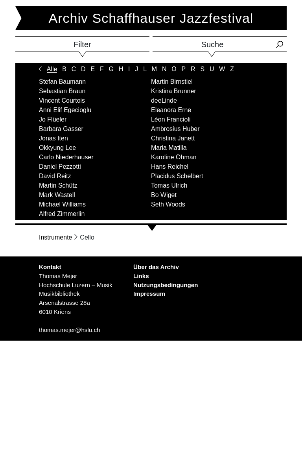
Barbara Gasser (61, 128)
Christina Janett (173, 138)
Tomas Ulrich (169, 185)
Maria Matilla (169, 147)
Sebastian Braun (62, 91)
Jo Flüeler (52, 119)
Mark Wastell (57, 195)
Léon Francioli (171, 119)
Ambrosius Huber (175, 128)
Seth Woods (168, 204)
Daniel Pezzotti (60, 166)
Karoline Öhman (174, 157)
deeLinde (164, 100)
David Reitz (55, 176)
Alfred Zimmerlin (62, 213)
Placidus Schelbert (177, 176)
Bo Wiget (164, 195)
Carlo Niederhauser (66, 157)
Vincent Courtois (62, 100)
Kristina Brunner (173, 91)
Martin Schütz (58, 185)
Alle (52, 69)
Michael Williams (62, 204)
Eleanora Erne (171, 110)
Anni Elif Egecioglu (65, 110)
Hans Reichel (169, 166)
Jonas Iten (53, 138)
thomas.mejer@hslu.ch (69, 329)
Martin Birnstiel (172, 81)
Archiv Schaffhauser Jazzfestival (151, 18)
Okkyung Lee (57, 147)
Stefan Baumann (62, 81)
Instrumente (55, 237)
